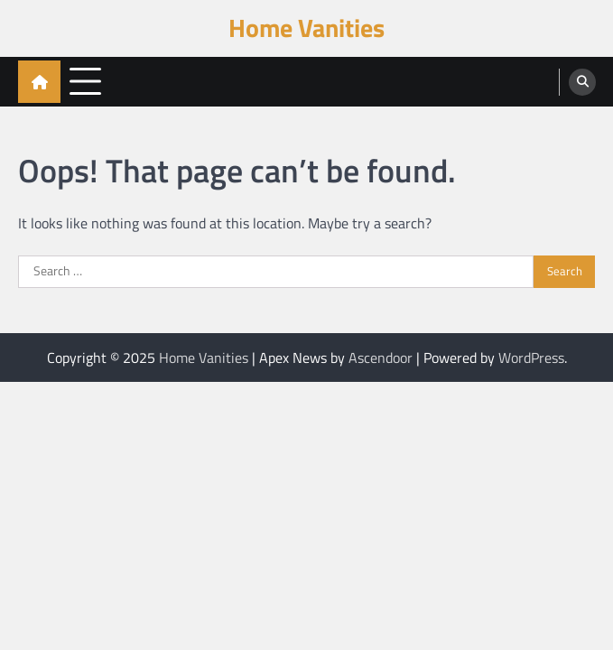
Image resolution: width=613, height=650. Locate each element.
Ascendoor (380, 357)
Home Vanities (306, 28)
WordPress (531, 357)
